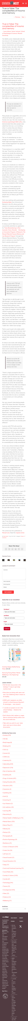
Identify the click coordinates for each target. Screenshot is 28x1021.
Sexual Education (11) (9, 861)
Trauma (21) (6, 886)
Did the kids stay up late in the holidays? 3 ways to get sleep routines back (12, 687)
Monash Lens (6, 533)
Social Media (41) (8, 872)
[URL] (14, 587)
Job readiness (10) (8, 807)
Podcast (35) (6, 832)
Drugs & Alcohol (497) (9, 778)
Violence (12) (7, 897)
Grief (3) (5, 796)
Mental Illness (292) (9, 821)
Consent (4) (6, 753)
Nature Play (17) (7, 825)
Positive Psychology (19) (10, 839)
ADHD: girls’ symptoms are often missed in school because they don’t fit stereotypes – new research (13, 702)
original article (20, 533)
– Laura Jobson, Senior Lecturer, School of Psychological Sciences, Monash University (13, 33)
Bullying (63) (7, 746)
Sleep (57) (6, 864)
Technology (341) (8, 882)
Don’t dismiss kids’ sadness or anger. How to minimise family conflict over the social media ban (14, 717)
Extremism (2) (7, 789)
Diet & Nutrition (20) (9, 771)
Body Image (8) (7, 742)
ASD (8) (5, 739)
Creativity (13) (7, 760)
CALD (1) (5, 749)
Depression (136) (8, 767)
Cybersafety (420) (8, 764)
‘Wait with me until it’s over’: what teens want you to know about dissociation (13, 725)
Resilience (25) (7, 843)
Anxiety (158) (7, 735)
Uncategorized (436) (9, 890)
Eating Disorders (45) (9, 782)
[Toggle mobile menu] (26, 3)
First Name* (6, 609)
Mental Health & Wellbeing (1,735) (13, 818)
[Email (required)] (14, 584)
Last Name (6, 615)
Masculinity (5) (7, 814)
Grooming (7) (7, 800)
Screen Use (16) (7, 850)
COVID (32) (6, 757)
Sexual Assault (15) (8, 857)
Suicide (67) (6, 879)
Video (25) (6, 893)
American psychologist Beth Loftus (12, 122)
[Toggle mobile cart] (23, 3)
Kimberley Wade (6, 202)
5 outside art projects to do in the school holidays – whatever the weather (13, 710)
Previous (17, 17)
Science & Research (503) (10, 847)
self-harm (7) (7, 854)
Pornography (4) (7, 836)
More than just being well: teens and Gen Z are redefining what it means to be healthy (14, 694)
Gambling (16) (7, 793)
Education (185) (7, 785)
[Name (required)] (14, 581)
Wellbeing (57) (7, 900)
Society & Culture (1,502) (10, 875)
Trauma (22, 536)
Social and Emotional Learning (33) (13, 868)
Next (23, 17)
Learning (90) (7, 811)
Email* (5, 621)
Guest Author (5, 536)
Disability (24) (7, 775)
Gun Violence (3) (8, 803)
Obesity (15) (6, 829)
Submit (6, 629)
